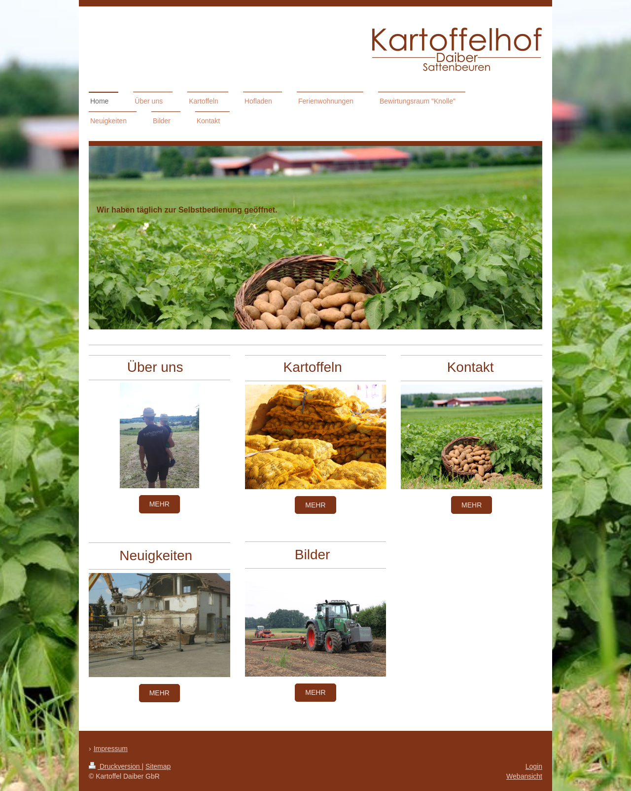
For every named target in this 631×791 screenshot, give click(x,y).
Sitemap (158, 766)
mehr (159, 504)
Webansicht (524, 776)
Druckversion (115, 766)
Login (534, 766)
